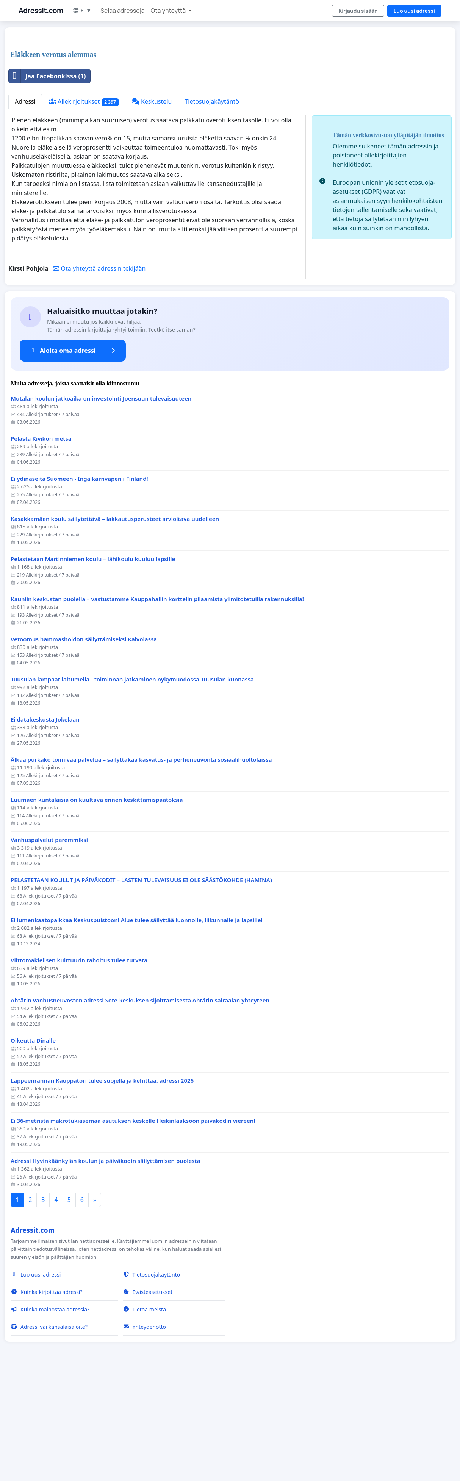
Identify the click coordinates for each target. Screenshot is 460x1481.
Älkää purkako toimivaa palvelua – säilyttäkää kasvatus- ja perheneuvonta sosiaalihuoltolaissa (141, 865)
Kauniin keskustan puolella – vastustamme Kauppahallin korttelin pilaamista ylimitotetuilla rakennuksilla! (157, 705)
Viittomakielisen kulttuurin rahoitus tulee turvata (79, 1066)
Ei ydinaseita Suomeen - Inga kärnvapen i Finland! (79, 584)
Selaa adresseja (122, 10)
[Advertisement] (230, 92)
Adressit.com (41, 11)
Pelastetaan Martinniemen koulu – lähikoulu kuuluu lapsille (93, 665)
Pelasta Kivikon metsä (41, 544)
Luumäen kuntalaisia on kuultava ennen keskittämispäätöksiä (97, 905)
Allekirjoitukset (84, 207)
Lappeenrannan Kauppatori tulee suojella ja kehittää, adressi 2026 (102, 1186)
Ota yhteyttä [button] (169, 10)
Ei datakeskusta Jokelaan (45, 825)
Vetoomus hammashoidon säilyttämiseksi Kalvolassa (84, 745)
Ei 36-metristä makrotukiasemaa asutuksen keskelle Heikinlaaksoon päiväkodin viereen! (133, 1226)
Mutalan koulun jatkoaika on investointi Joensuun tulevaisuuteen (101, 504)
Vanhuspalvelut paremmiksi (49, 945)
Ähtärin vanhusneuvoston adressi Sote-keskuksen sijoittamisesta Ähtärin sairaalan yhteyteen (140, 1106)
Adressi (25, 207)
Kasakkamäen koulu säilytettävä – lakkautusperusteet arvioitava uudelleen (115, 624)
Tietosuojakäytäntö (212, 207)
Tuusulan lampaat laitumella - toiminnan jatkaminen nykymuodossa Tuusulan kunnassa (132, 785)
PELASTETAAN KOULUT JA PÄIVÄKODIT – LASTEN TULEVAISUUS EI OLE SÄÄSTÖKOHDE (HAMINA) (141, 986)
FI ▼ (81, 10)
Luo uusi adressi (414, 10)
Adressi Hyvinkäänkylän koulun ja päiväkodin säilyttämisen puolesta (105, 1267)
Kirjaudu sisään (358, 10)
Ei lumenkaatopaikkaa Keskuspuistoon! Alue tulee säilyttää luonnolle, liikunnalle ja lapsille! (137, 1026)
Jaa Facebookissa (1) (47, 182)
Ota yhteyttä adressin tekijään (99, 374)
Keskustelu (152, 207)
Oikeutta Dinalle (33, 1146)
